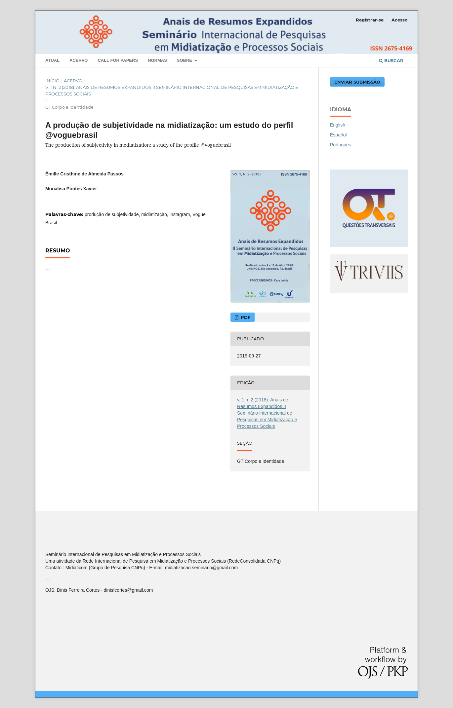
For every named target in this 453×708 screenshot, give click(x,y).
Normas (157, 60)
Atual (52, 60)
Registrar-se (370, 19)
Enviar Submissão (357, 82)
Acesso (399, 19)
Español (338, 134)
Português (340, 144)
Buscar (391, 60)
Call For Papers (118, 60)
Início (52, 80)
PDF (244, 317)
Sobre (185, 60)
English (337, 125)
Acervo (78, 60)
